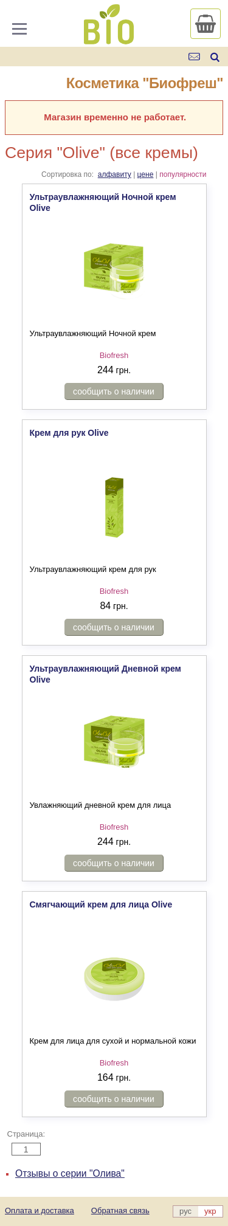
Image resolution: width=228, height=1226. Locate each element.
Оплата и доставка (39, 1210)
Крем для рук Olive (69, 433)
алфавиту (114, 174)
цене (145, 174)
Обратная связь (120, 1210)
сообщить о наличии (113, 391)
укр (210, 1211)
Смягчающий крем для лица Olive (101, 904)
